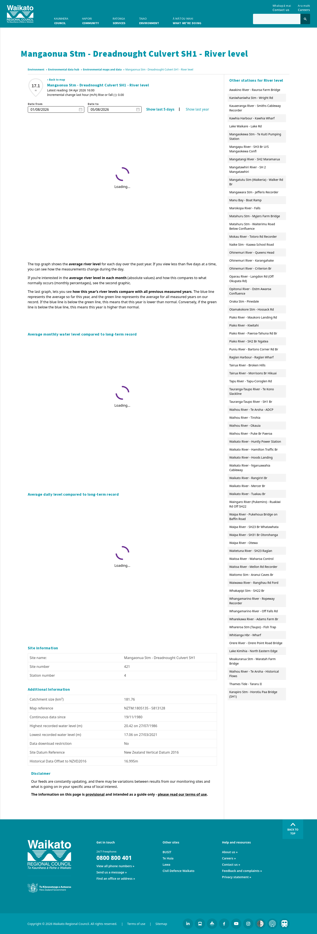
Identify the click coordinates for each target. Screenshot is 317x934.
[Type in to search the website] (276, 19)
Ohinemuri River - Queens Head (251, 252)
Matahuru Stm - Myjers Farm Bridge (254, 216)
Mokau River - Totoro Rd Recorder (253, 236)
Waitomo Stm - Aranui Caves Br (251, 575)
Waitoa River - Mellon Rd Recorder (253, 567)
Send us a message (110, 872)
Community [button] (90, 20)
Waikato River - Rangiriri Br (248, 478)
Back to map (57, 79)
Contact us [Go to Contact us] (282, 6)
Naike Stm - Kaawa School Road (251, 244)
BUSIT (167, 852)
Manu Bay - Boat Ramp (245, 200)
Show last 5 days (160, 109)
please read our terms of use (182, 794)
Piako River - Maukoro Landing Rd (253, 317)
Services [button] (119, 20)
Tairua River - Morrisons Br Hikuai (253, 373)
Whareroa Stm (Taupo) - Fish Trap (252, 627)
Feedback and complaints (240, 871)
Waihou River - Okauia (245, 425)
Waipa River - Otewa (243, 543)
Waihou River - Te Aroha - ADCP (251, 410)
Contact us (230, 864)
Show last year (197, 109)
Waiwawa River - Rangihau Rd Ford (253, 583)
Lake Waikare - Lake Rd (245, 126)
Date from (35, 104)
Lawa (166, 864)
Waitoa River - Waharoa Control (251, 559)
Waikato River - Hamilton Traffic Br (253, 449)
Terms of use (136, 924)
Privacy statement (235, 877)
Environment (36, 69)
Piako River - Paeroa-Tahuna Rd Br (253, 333)
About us (228, 852)
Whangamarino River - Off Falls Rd (253, 611)
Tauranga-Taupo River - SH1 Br (250, 402)
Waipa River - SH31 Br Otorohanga (253, 535)
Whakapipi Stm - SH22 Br (246, 591)
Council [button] (61, 20)
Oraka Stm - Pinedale (244, 301)
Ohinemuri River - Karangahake (251, 260)
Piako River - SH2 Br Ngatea (248, 341)
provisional (95, 794)
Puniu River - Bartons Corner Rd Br (253, 349)
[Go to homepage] (20, 14)
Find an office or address (115, 878)
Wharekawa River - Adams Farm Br (253, 619)
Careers (227, 858)
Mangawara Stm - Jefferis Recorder (253, 192)
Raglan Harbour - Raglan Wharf (251, 357)
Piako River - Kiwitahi (244, 325)
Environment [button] (149, 20)
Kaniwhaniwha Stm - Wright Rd (251, 98)
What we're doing (187, 20)
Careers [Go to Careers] (304, 6)
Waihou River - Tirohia (244, 417)
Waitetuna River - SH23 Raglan (250, 551)
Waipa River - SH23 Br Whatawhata (253, 527)
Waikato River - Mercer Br (247, 486)
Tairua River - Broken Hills (247, 365)
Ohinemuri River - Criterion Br (250, 268)
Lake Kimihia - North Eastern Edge (253, 651)
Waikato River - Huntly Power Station (255, 441)
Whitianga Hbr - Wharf (245, 635)
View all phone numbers (114, 866)
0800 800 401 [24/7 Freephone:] (114, 858)
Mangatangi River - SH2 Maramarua (254, 159)
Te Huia (168, 858)
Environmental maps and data (102, 69)
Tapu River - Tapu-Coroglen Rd (250, 381)
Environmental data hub (63, 69)
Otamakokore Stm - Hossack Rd (251, 309)
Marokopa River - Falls (245, 208)
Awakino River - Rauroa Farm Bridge (254, 90)
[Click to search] (305, 19)
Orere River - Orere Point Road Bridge (255, 643)
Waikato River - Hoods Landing (251, 457)
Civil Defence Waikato (179, 871)
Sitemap (161, 924)
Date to (93, 104)
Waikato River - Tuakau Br (247, 494)
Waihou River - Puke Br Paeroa (250, 433)
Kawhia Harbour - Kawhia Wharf (252, 118)
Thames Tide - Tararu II (245, 684)
